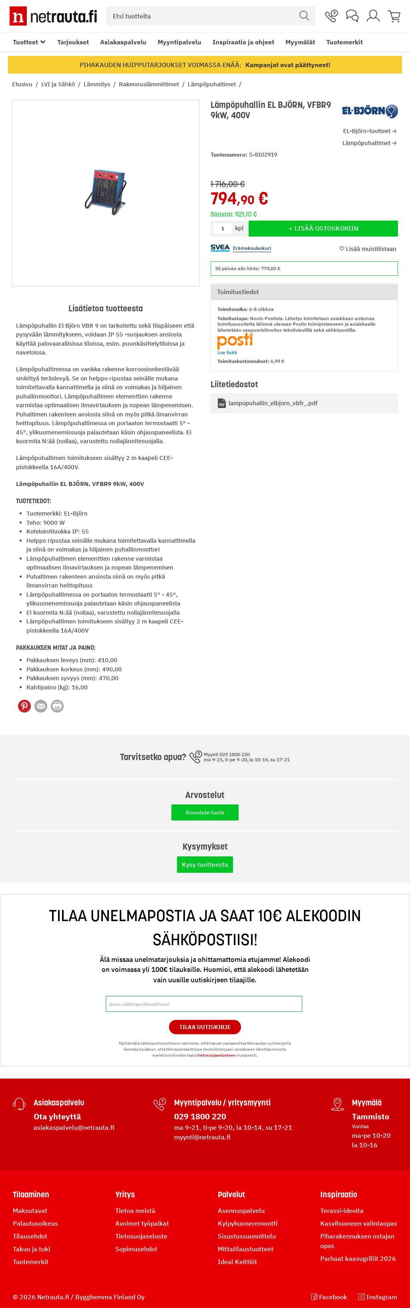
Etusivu (23, 84)
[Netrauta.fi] (53, 16)
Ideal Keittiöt (237, 1262)
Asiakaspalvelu (123, 42)
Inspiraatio (338, 1194)
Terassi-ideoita (342, 1210)
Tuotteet (25, 42)
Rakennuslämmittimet (150, 84)
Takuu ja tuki (31, 1249)
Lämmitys (98, 84)
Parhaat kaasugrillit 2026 (358, 1258)
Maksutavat (30, 1210)
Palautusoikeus (35, 1223)
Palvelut (231, 1194)
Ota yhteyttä (57, 1116)
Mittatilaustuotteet (245, 1249)
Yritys (125, 1194)
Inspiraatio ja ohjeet (243, 42)
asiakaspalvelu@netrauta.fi (74, 1127)
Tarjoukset (73, 42)
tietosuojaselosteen (216, 1055)
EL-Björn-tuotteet (366, 131)
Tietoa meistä (135, 1210)
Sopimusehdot (136, 1249)
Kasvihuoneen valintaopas (358, 1223)
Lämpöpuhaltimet (212, 84)
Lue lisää (227, 352)
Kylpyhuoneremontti (247, 1223)
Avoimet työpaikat (142, 1223)
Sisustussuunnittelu (247, 1236)
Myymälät (300, 42)
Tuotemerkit (344, 42)
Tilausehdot (30, 1236)
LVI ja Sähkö (58, 84)
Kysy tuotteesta (205, 864)
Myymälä (367, 1102)
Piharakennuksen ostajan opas (357, 1241)
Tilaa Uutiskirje (205, 1027)
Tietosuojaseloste (141, 1236)
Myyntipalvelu (179, 42)
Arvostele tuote (205, 812)
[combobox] (211, 16)
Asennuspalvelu (241, 1210)
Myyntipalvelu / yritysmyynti (222, 1102)
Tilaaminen (31, 1194)
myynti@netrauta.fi (202, 1137)
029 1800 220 (200, 1116)
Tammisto (370, 1116)
